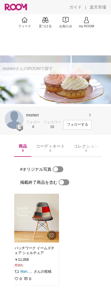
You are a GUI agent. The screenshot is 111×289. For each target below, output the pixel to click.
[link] (35, 218)
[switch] (58, 169)
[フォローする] (77, 125)
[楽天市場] (98, 7)
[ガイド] (75, 7)
